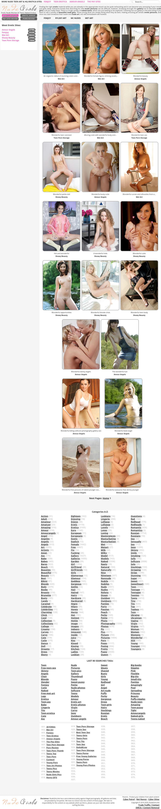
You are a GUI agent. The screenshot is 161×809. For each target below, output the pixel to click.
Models (105, 558)
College (45, 626)
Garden (75, 561)
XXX (133, 640)
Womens (135, 634)
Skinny (134, 550)
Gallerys (75, 558)
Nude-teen (136, 701)
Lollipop (105, 521)
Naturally (106, 569)
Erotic (74, 524)
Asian (44, 552)
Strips (134, 572)
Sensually (136, 541)
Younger (135, 646)
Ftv (72, 550)
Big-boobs (136, 665)
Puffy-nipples (138, 699)
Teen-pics (76, 670)
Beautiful (46, 572)
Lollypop (105, 524)
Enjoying (75, 518)
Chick (44, 615)
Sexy (133, 547)
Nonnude (106, 578)
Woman (135, 629)
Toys (133, 612)
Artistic (45, 550)
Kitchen (75, 648)
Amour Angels (77, 1)
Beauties (46, 569)
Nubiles (105, 583)
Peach (104, 612)
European (76, 533)
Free (73, 547)
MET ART (89, 18)
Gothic (74, 586)
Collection (46, 620)
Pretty (104, 648)
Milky (104, 552)
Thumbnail (77, 676)
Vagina (134, 620)
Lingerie (105, 518)
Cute (43, 637)
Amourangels (48, 533)
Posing (104, 646)
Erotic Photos (10, 15)
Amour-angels (78, 718)
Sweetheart (137, 583)
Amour (45, 530)
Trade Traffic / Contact (148, 805)
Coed (44, 617)
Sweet (134, 581)
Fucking (75, 552)
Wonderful (136, 637)
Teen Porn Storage (10, 40)
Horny (74, 612)
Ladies (74, 651)
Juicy (73, 637)
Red (133, 518)
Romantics (136, 530)
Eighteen (75, 516)
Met (103, 544)
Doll (43, 646)
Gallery (75, 555)
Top (133, 606)
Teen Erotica (60, 1)
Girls (73, 572)
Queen (104, 654)
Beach (44, 566)
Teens (134, 598)
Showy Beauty (8, 37)
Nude (104, 586)
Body (44, 586)
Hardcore (76, 598)
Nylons (104, 592)
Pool (133, 687)
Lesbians (106, 516)
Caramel (45, 603)
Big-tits (135, 676)
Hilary (74, 606)
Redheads (136, 524)
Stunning (136, 575)
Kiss (73, 640)
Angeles (45, 538)
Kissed (74, 643)
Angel (44, 535)
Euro (73, 530)
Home (106, 498)
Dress (44, 651)
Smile (134, 552)
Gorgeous (76, 583)
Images (75, 626)
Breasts (45, 592)
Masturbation (108, 541)
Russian (135, 533)
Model (104, 555)
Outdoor (105, 598)
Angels (44, 544)
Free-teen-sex (48, 667)
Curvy (44, 634)
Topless (135, 609)
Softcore (135, 561)
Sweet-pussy (78, 682)
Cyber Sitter (153, 799)
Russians (135, 535)
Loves (104, 530)
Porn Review (29, 19)
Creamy (45, 629)
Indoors (75, 629)
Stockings (136, 566)
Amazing (45, 527)
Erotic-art (76, 701)
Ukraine (135, 615)
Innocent (76, 631)
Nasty (104, 564)
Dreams (45, 648)
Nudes (104, 589)
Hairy (74, 595)
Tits (133, 603)
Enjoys (74, 521)
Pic (102, 629)
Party (104, 606)
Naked (104, 561)
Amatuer (46, 524)
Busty (44, 598)
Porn (103, 640)
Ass (43, 555)
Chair (44, 676)
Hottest (75, 617)
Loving (104, 533)
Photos (104, 626)
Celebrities (47, 609)
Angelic (45, 541)
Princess (135, 693)
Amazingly (136, 684)
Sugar (134, 578)
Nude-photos (78, 687)
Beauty (45, 575)
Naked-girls (137, 715)
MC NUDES (76, 18)
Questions (136, 516)
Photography (108, 623)
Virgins (134, 626)
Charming (46, 612)
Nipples (135, 667)
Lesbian (75, 654)
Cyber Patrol (129, 799)
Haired (74, 592)
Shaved (105, 670)
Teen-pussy (137, 707)
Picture (105, 634)
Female (75, 544)
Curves (45, 631)
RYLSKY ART (61, 18)
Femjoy (47, 1)
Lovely (104, 527)
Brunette (46, 595)
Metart (104, 547)
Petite (104, 617)
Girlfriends (77, 569)
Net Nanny (141, 799)
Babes (44, 561)
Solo (133, 564)
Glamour (75, 578)
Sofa (133, 558)
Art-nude (106, 690)
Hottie (74, 620)
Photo (104, 620)
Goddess (75, 581)
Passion (105, 609)
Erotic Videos (28, 15)
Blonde (45, 583)
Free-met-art (48, 693)
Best (43, 578)
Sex (133, 544)
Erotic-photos (78, 704)
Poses (104, 643)
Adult (44, 518)
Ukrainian (136, 617)
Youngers (136, 648)
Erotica (75, 527)
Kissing (75, 646)
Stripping (136, 569)
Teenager (136, 592)
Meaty (104, 667)
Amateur (46, 521)
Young (134, 643)
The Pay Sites (93, 1)
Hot (73, 615)
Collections (47, 623)
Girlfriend (76, 566)
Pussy (104, 651)
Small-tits (136, 679)
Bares (44, 564)
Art (42, 547)
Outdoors (106, 600)
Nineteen (106, 575)
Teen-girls (106, 704)
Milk (103, 550)
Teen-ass (46, 701)
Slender (45, 682)
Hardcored (77, 600)
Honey (74, 609)
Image (74, 623)
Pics (103, 631)
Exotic (74, 538)
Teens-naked (138, 718)
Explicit (75, 541)
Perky (104, 615)
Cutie (44, 640)
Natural (105, 566)
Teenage (135, 589)
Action (44, 516)
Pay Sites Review (10, 19)
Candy (44, 600)
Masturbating (108, 538)
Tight (133, 710)
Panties (105, 603)
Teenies (135, 595)
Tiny (133, 600)
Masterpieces (108, 535)
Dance (44, 643)
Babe (44, 558)
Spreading (136, 690)
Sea (133, 538)
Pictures (105, 637)
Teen (133, 586)
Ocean (104, 595)
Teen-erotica (48, 713)
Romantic (136, 527)
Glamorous (77, 575)
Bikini (44, 581)
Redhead (135, 521)
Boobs (44, 589)
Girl (73, 564)
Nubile (104, 581)
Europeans (77, 535)
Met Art (5, 35)
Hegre (74, 603)
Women (135, 631)
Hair (73, 589)
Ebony (44, 654)
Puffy (104, 693)
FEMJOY (47, 18)
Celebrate (46, 606)
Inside (74, 634)
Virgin (134, 623)
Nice (103, 572)
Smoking (135, 555)
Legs (43, 696)
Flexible (135, 673)
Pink (133, 670)
